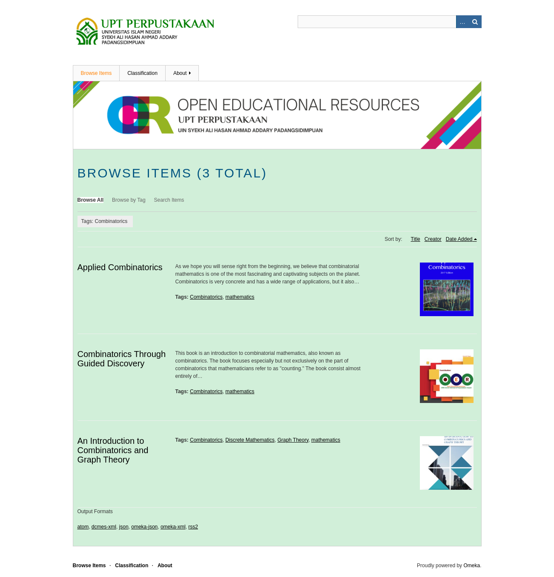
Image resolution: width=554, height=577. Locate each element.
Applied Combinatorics (120, 267)
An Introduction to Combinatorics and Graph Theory (113, 450)
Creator (433, 239)
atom (83, 527)
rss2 (193, 527)
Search (475, 21)
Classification (142, 73)
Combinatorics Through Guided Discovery (122, 358)
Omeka (471, 565)
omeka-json (144, 527)
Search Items (169, 200)
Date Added (459, 239)
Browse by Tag (129, 200)
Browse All (91, 200)
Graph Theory (292, 440)
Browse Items (96, 73)
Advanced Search (462, 21)
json (124, 527)
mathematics (239, 297)
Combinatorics (206, 297)
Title (415, 239)
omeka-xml (173, 527)
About (180, 73)
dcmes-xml (104, 527)
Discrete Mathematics (249, 440)
